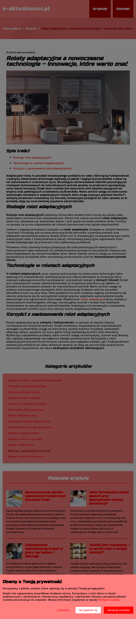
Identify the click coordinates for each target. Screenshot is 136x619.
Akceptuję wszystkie (118, 610)
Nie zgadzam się (88, 610)
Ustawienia (63, 610)
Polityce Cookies (109, 600)
